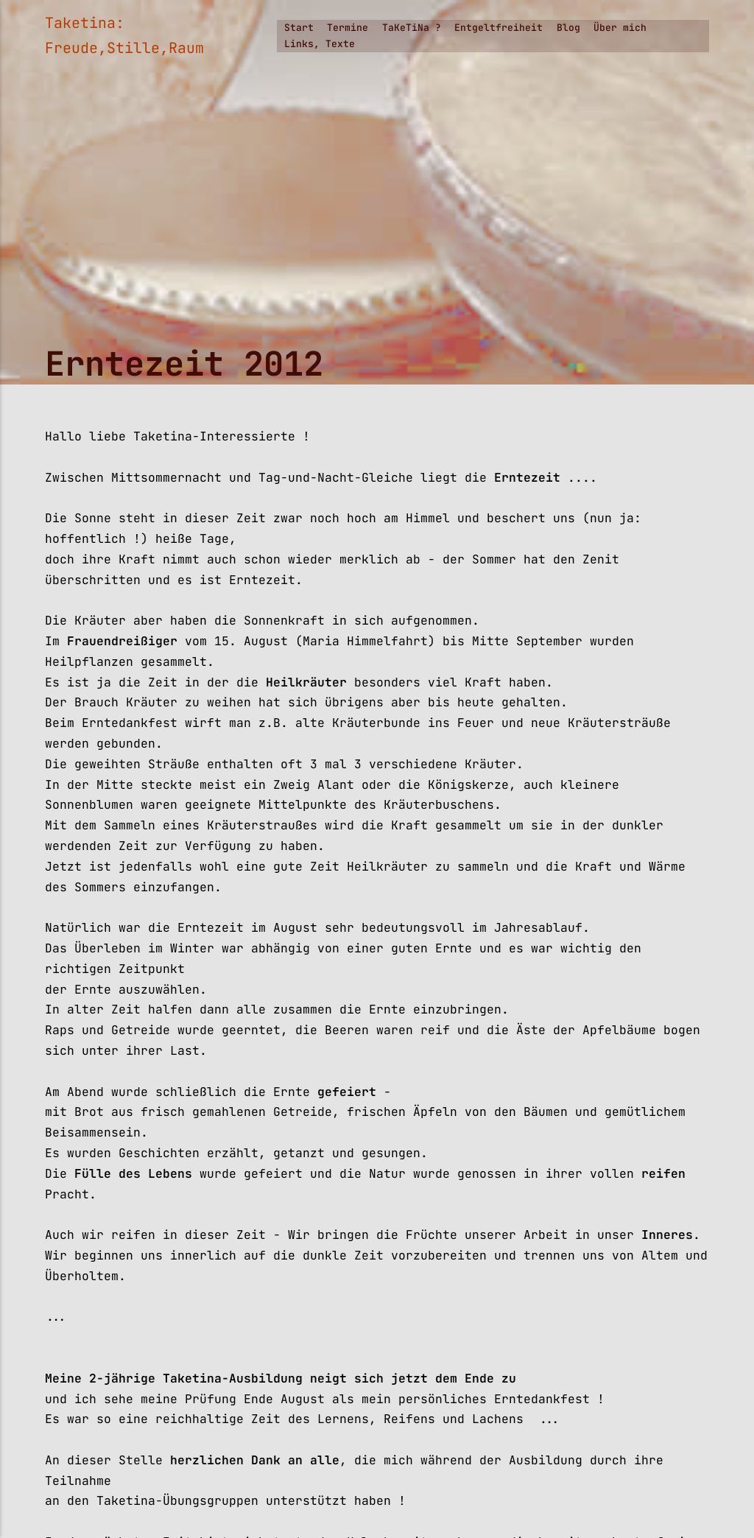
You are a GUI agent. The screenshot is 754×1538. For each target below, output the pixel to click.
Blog (568, 27)
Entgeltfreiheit (498, 27)
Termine (347, 27)
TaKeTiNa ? (411, 27)
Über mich (619, 27)
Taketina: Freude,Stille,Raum (124, 35)
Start (299, 27)
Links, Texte (319, 44)
